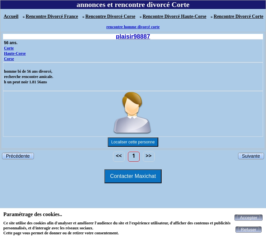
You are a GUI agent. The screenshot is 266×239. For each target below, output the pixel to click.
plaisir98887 (133, 36)
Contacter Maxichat (133, 176)
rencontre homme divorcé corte (133, 27)
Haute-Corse (15, 53)
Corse (9, 58)
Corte (9, 48)
